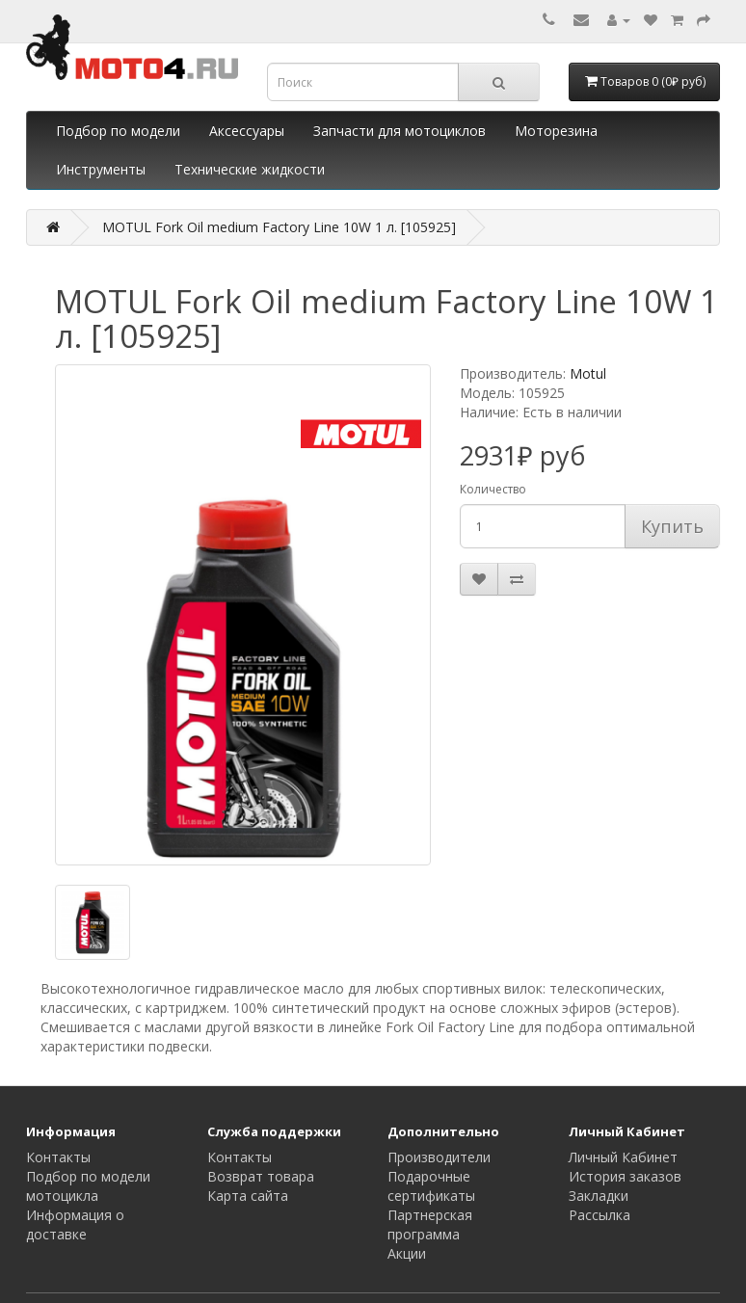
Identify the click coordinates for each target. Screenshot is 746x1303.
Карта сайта (247, 1195)
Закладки (598, 1195)
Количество (493, 489)
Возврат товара (260, 1176)
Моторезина (556, 130)
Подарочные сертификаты (431, 1186)
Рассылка (599, 1215)
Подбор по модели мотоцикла (88, 1186)
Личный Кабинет (623, 1157)
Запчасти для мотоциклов (399, 130)
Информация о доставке (75, 1224)
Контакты (58, 1157)
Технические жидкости (249, 169)
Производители (439, 1157)
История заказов (625, 1176)
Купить (672, 526)
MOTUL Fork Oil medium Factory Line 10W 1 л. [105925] (279, 227)
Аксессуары (246, 130)
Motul (588, 373)
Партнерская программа (429, 1224)
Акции (406, 1253)
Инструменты (101, 169)
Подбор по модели (118, 130)
